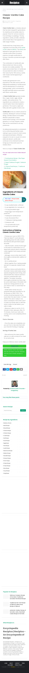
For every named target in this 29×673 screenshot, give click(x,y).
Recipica (13, 667)
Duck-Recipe (7, 440)
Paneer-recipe (7, 458)
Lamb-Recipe (7, 448)
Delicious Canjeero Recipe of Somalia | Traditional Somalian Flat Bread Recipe (18, 596)
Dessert (15, 364)
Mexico (14, 49)
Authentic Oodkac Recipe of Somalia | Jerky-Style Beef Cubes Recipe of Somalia (18, 611)
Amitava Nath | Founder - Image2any (12, 21)
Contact (17, 663)
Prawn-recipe (7, 465)
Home (4, 9)
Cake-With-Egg (9, 9)
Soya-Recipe (7, 470)
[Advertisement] (14, 496)
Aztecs (21, 49)
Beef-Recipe (7, 425)
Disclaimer (10, 665)
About (11, 663)
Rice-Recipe (6, 468)
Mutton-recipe (7, 453)
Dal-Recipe (6, 438)
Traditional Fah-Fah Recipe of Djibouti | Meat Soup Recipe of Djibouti (17, 604)
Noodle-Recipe (7, 455)
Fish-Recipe (6, 445)
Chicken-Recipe (7, 433)
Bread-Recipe (7, 428)
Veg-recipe (6, 473)
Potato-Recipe (7, 463)
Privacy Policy (18, 665)
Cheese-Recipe (7, 430)
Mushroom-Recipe (8, 450)
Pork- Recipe (7, 460)
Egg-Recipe (6, 443)
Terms (23, 663)
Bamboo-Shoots (7, 423)
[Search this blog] (11, 410)
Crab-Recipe (7, 435)
